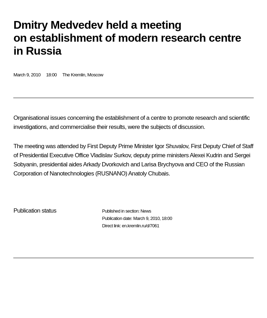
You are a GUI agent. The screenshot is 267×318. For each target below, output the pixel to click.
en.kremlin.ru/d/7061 (140, 225)
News (145, 211)
